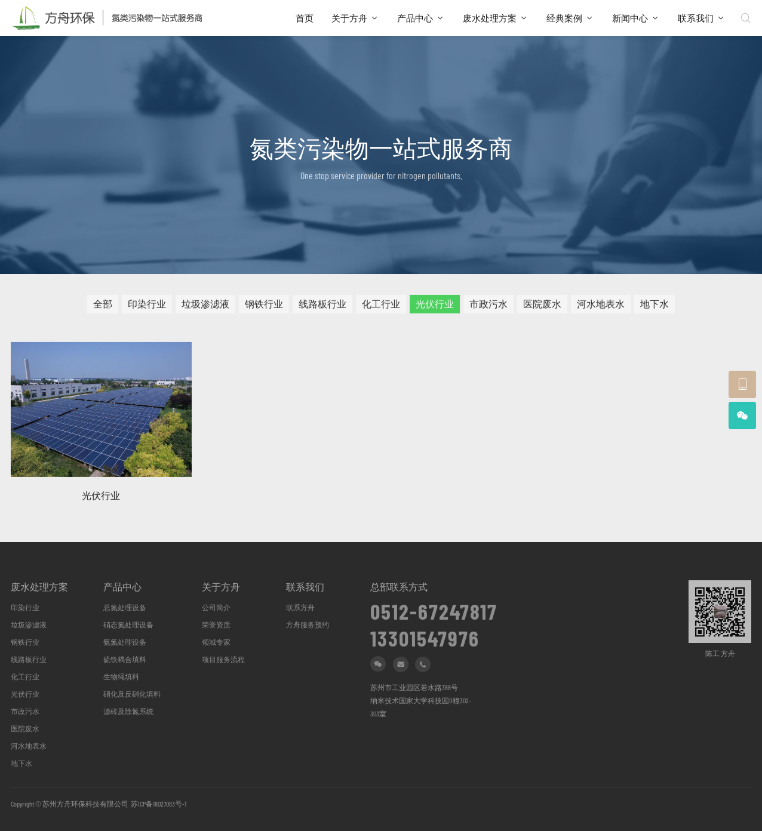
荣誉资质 (216, 624)
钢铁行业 (264, 306)
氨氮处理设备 (124, 642)
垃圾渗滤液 (205, 306)
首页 (305, 18)
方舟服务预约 (307, 624)
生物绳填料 (121, 676)
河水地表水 (601, 306)
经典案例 (564, 18)
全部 (102, 306)
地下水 (654, 306)
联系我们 (696, 18)
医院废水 (542, 306)
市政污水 (488, 306)
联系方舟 (300, 607)
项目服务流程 (223, 659)
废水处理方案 (490, 18)
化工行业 (381, 306)
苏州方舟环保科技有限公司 (85, 803)
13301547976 (425, 634)
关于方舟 (349, 18)
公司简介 (216, 607)
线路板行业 (322, 306)
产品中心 (415, 18)
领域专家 (216, 642)
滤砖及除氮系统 (128, 711)
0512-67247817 (433, 607)
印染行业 (147, 306)
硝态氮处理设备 (128, 624)
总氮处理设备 (124, 607)
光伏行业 (435, 306)
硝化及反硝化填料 (132, 694)
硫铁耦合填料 (124, 659)
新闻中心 (630, 18)
